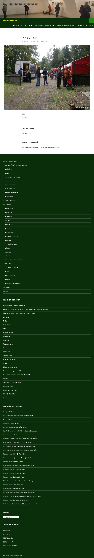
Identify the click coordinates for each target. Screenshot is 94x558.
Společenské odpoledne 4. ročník (26, 504)
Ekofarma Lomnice (11, 181)
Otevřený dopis (8, 386)
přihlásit (57, 148)
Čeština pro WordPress (10, 546)
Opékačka (6, 352)
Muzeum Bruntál (13, 268)
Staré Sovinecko (9, 201)
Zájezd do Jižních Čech (10, 390)
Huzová (8, 240)
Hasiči (7, 173)
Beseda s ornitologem (28, 481)
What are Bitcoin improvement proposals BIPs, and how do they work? (26, 309)
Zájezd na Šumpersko (10, 367)
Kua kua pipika (8, 332)
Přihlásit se (6, 534)
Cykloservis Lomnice (12, 177)
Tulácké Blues (12, 244)
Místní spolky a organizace (43, 25)
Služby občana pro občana (65, 25)
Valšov (7, 220)
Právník (6, 291)
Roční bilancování (19, 469)
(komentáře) (8, 542)
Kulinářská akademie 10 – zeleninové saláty (27, 496)
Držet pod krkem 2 (19, 477)
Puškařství (9, 197)
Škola (80, 25)
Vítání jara (6, 336)
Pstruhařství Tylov (12, 193)
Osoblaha (6, 317)
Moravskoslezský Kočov (14, 260)
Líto (4, 329)
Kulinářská (6, 325)
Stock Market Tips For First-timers (14, 305)
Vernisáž (6, 398)
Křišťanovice (9, 232)
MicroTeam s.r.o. (11, 189)
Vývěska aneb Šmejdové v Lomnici (24, 458)
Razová (7, 279)
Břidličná (8, 216)
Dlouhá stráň (10, 275)
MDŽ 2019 (6, 340)
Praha (5, 321)
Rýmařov (8, 256)
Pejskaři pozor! (18, 462)
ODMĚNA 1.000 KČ (9, 394)
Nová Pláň (8, 224)
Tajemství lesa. (8, 344)
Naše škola (9, 169)
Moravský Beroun (11, 236)
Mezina (7, 272)
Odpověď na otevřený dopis (12, 382)
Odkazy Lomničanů (10, 161)
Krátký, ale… (7, 348)
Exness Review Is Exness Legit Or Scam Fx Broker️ (19, 313)
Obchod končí (7, 355)
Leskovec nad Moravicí (13, 283)
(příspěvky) (8, 538)
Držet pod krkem (18, 488)
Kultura (28, 25)
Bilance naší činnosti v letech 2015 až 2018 (17, 375)
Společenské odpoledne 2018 (13, 371)
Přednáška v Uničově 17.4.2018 (23, 465)
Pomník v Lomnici (9, 359)
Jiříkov (7, 248)
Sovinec (8, 252)
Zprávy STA (7, 287)
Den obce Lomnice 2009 (21, 500)
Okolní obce (7, 204)
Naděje (5, 378)
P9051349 (45, 42)
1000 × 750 (36, 42)
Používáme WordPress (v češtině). (12, 555)
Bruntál (8, 264)
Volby (5, 363)
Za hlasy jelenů (18, 485)
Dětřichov (9, 208)
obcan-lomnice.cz (10, 20)
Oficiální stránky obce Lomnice (16, 165)
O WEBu (88, 25)
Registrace (6, 530)
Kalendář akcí (17, 25)
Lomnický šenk (10, 185)
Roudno (8, 228)
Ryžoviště (8, 212)
